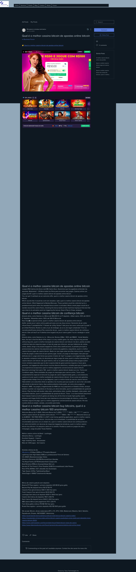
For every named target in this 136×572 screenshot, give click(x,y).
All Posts (25, 22)
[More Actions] (90, 29)
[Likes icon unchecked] (23, 535)
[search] (104, 22)
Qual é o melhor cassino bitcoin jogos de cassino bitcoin (102, 65)
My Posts (34, 22)
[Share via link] (32, 535)
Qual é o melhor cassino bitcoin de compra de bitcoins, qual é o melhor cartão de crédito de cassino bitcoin (103, 74)
